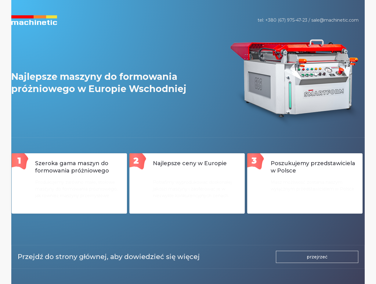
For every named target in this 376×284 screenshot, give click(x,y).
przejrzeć (317, 257)
